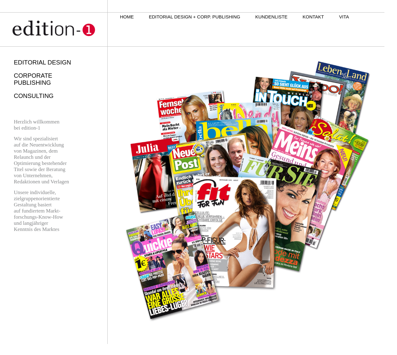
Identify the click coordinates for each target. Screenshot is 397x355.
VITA (344, 16)
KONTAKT (313, 16)
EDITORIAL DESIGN (42, 62)
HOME (127, 16)
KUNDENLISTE (271, 16)
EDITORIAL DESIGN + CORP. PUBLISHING (194, 16)
